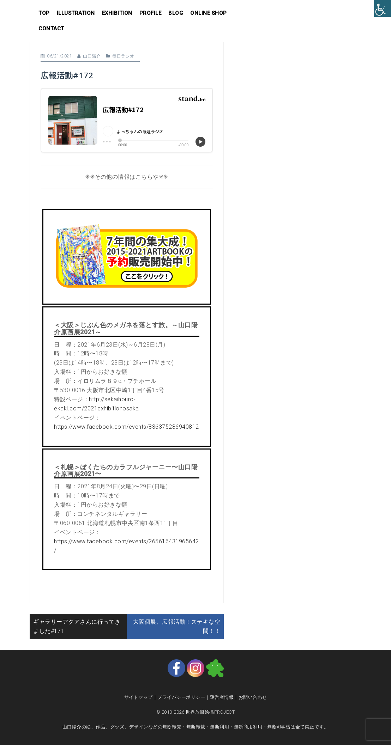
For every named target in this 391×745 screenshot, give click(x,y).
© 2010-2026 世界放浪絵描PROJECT (195, 712)
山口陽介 (92, 56)
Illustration (76, 13)
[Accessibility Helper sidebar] (382, 8)
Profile (150, 13)
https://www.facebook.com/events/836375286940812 (126, 426)
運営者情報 (222, 697)
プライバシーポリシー (181, 697)
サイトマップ (138, 697)
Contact (51, 28)
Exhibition (117, 13)
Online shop (208, 13)
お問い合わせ (253, 697)
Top (44, 13)
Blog (175, 13)
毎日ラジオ (123, 56)
